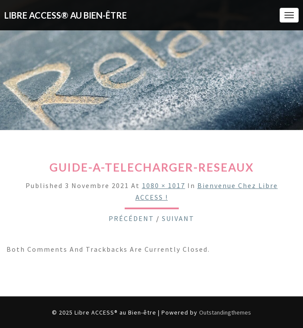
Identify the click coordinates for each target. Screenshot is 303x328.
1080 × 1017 (163, 185)
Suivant (178, 218)
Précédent (131, 218)
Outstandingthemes (225, 312)
